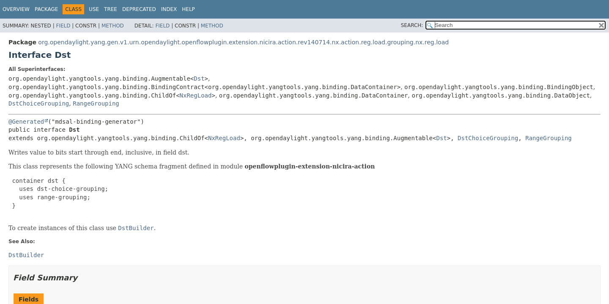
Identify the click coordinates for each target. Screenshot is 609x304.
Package (46, 9)
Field (63, 26)
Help (188, 9)
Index (169, 9)
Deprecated (139, 9)
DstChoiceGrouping (38, 103)
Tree (110, 9)
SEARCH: (412, 25)
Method (113, 26)
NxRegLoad (196, 95)
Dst (199, 78)
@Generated (26, 121)
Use (94, 9)
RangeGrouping (96, 103)
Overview (16, 9)
